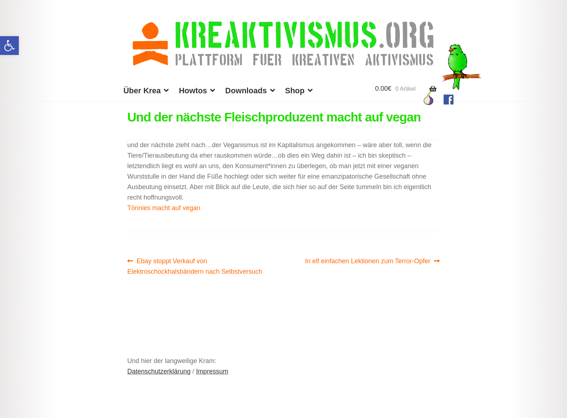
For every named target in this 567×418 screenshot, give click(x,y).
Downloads (246, 90)
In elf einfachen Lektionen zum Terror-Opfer (367, 261)
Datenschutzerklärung (159, 371)
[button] (9, 45)
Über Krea (142, 90)
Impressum (212, 371)
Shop (294, 90)
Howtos (193, 90)
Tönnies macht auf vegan (163, 208)
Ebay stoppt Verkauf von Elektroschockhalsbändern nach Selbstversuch (194, 265)
